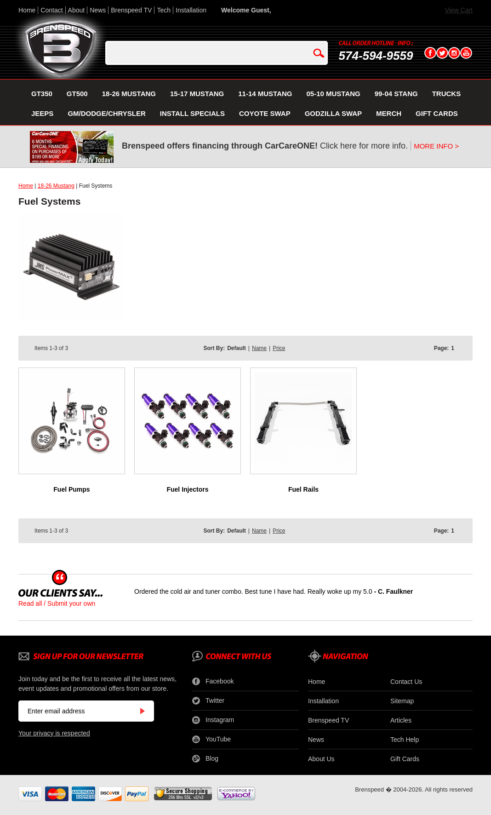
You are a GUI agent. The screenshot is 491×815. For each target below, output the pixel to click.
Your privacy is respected (54, 733)
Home (26, 10)
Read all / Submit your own (56, 603)
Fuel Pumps (71, 489)
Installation (191, 10)
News (98, 10)
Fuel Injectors (187, 489)
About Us (321, 759)
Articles (400, 720)
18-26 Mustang (56, 186)
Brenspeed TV (131, 10)
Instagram (213, 720)
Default (236, 348)
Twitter (208, 701)
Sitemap (402, 701)
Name (259, 348)
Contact (51, 10)
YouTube (211, 739)
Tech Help (404, 739)
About (76, 10)
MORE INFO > (436, 146)
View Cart (459, 10)
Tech (164, 10)
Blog (205, 759)
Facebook (213, 681)
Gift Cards (404, 759)
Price (279, 348)
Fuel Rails (303, 489)
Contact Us (406, 681)
